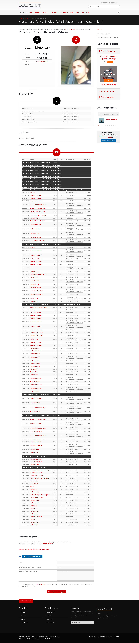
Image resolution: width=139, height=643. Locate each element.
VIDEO (77, 12)
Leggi (107, 618)
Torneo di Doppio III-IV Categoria (39, 478)
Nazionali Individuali (35, 251)
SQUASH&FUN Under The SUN (39, 307)
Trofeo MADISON (35, 218)
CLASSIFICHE (54, 12)
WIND (32, 486)
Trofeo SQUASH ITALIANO (37, 221)
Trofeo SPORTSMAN (36, 432)
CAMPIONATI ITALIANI (36, 473)
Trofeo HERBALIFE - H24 (37, 237)
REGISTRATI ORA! (47, 544)
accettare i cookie (70, 29)
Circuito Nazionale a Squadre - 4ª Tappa (108, 57)
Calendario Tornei (51, 612)
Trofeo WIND (34, 481)
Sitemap (117, 636)
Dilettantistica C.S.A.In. (104, 34)
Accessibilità (110, 636)
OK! (92, 622)
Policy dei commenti (41, 584)
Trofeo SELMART (35, 452)
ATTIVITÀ (45, 12)
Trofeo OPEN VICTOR (36, 294)
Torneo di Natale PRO (36, 497)
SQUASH (37, 12)
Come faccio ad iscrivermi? (108, 160)
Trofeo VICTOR (34, 233)
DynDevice (49, 639)
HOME (30, 12)
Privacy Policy (24, 622)
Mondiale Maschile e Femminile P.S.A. (108, 37)
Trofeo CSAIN (34, 369)
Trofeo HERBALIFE (35, 224)
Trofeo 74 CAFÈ (34, 382)
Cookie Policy (101, 636)
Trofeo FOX (33, 489)
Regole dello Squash (51, 622)
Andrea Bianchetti (111, 119)
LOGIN (23, 12)
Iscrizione (109, 157)
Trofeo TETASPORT (36, 442)
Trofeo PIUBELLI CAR (36, 291)
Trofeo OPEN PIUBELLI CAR (38, 274)
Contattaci (23, 619)
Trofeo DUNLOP (35, 348)
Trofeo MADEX (34, 500)
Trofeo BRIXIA (34, 514)
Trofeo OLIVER (34, 464)
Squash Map (113, 2)
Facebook (118, 12)
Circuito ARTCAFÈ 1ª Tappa (38, 215)
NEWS (71, 12)
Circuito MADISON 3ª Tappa (38, 204)
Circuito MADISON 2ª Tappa (38, 208)
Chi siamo (23, 612)
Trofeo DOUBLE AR (35, 351)
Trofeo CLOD (34, 508)
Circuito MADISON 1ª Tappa (38, 212)
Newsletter (85, 12)
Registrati (104, 2)
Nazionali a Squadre (35, 195)
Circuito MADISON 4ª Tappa (38, 419)
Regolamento (103, 155)
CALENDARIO (64, 12)
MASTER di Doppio (35, 312)
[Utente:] (75, 562)
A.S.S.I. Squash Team (42, 61)
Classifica (49, 615)
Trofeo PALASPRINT (36, 445)
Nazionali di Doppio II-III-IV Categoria (40, 470)
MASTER (32, 192)
